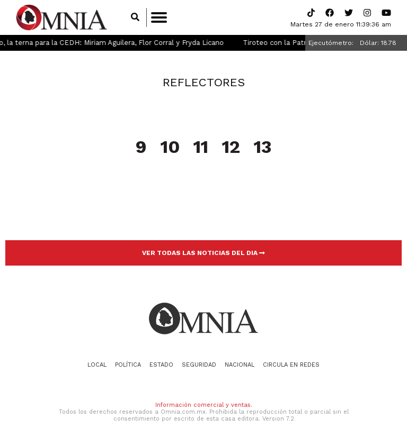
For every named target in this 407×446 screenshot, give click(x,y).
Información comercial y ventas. (203, 405)
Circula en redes (291, 364)
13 (262, 147)
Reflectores (204, 82)
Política (128, 364)
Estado (161, 364)
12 (231, 147)
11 (200, 147)
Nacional (239, 364)
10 (170, 147)
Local (97, 364)
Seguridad (199, 364)
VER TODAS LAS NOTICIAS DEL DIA (203, 253)
